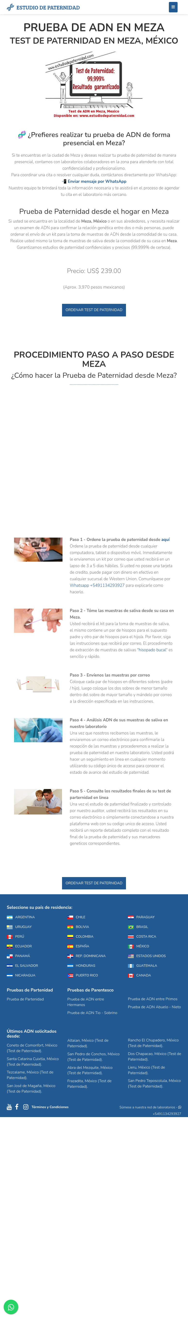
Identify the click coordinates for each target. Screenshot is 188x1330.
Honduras (81, 965)
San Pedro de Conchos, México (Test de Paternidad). (93, 1056)
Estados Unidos (147, 956)
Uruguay (19, 927)
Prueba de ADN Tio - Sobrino (92, 1013)
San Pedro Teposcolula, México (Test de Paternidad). (154, 1083)
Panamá (18, 956)
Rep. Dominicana (86, 956)
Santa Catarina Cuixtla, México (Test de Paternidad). (33, 1061)
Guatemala (142, 965)
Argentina (21, 917)
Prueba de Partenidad (25, 999)
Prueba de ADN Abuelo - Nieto (154, 1007)
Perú (15, 936)
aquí (165, 539)
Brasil (138, 927)
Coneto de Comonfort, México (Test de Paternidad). (32, 1048)
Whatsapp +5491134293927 (97, 585)
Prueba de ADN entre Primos (152, 999)
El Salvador (22, 965)
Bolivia (78, 927)
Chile (76, 917)
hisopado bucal (152, 650)
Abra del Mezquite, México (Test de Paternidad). (89, 1070)
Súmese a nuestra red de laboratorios (147, 1107)
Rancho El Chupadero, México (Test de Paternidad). (153, 1043)
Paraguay (141, 917)
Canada (139, 975)
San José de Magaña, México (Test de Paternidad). (31, 1088)
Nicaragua (21, 975)
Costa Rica (142, 936)
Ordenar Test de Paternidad (94, 309)
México (138, 946)
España (78, 946)
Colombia (80, 936)
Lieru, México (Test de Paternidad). (146, 1070)
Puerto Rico (82, 975)
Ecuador (19, 946)
